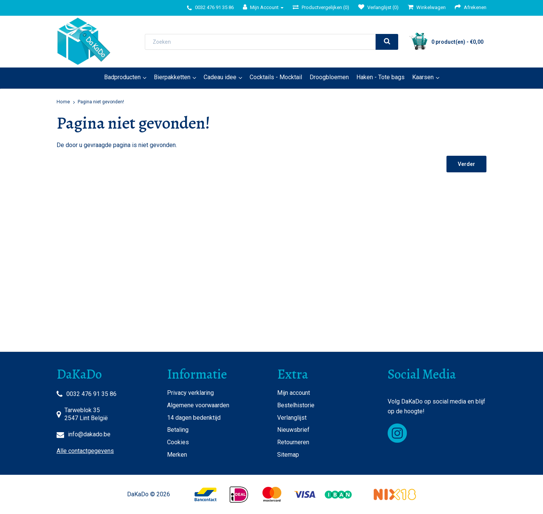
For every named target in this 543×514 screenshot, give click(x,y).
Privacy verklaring (190, 392)
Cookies (178, 442)
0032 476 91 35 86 (91, 393)
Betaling (178, 429)
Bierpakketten (172, 77)
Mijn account (293, 392)
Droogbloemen (329, 77)
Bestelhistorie (295, 405)
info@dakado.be (89, 434)
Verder (466, 164)
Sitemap (288, 454)
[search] (387, 42)
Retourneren (293, 442)
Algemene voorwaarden (198, 405)
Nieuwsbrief (293, 429)
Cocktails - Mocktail (276, 77)
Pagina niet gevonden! (101, 101)
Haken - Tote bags (380, 77)
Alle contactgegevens (85, 450)
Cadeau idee (220, 77)
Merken (177, 454)
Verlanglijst (292, 417)
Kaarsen (423, 77)
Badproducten (122, 77)
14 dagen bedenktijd (194, 417)
